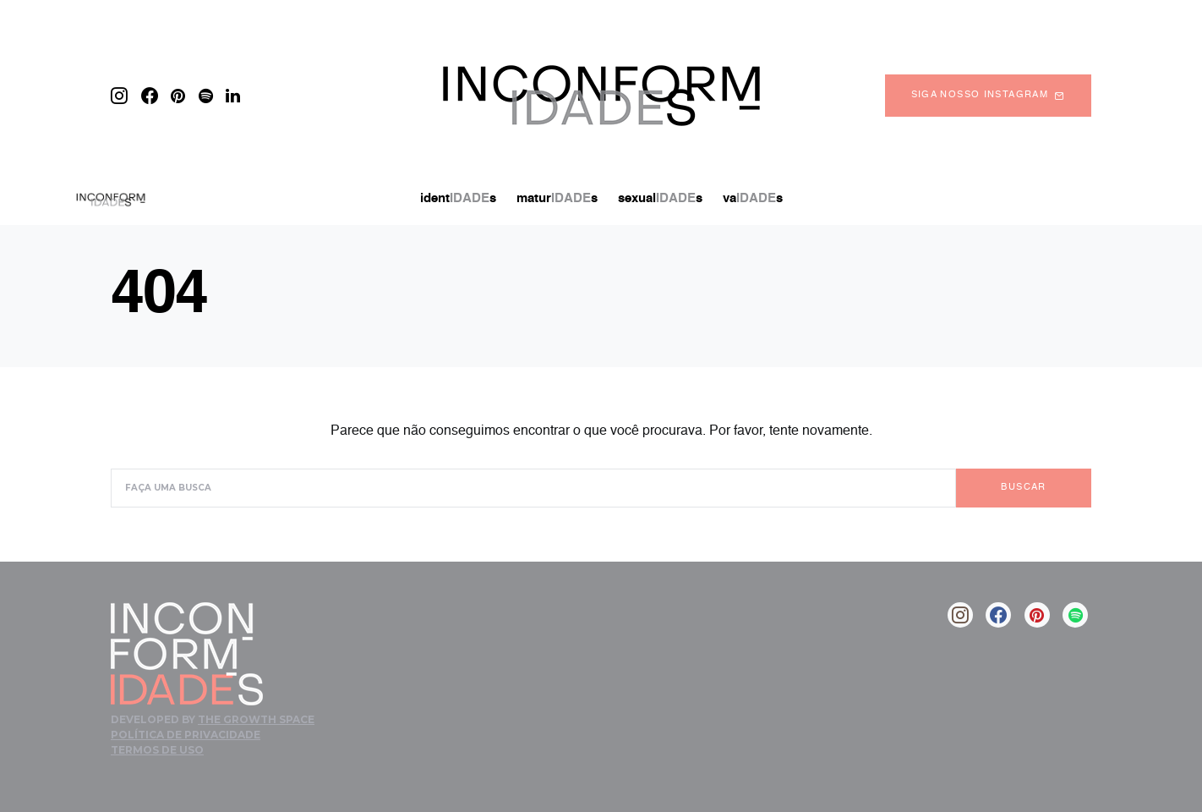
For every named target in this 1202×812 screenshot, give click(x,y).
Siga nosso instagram (988, 96)
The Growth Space (256, 719)
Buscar (1023, 487)
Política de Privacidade (185, 734)
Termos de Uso (157, 749)
